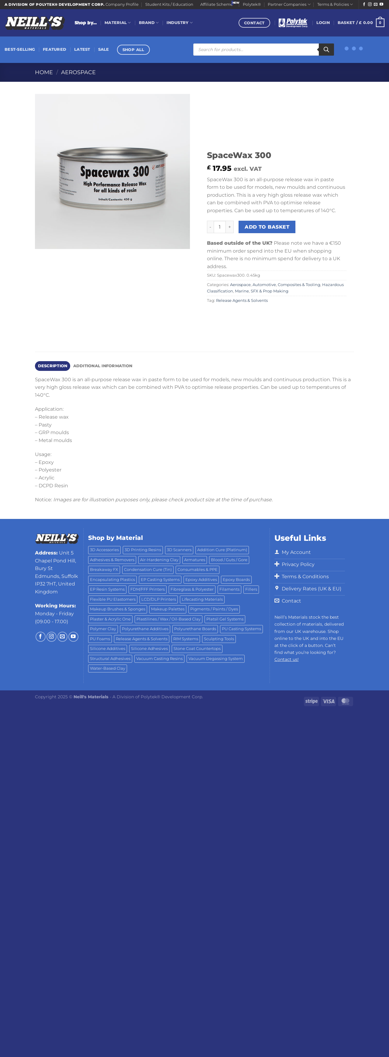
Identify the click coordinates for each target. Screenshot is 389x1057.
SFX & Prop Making (269, 291)
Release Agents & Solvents (242, 300)
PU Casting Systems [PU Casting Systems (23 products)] (241, 629)
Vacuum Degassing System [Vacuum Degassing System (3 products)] (215, 658)
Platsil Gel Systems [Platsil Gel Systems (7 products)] (224, 619)
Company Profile (122, 4)
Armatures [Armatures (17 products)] (194, 560)
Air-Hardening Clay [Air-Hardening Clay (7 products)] (159, 560)
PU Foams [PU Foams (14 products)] (100, 639)
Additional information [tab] (103, 366)
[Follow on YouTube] (381, 4)
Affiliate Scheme (216, 4)
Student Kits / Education (169, 4)
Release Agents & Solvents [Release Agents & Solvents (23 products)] (141, 639)
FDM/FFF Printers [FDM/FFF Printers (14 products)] (147, 589)
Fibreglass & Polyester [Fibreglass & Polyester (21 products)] (192, 589)
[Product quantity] (220, 227)
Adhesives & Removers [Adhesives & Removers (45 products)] (112, 560)
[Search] (326, 49)
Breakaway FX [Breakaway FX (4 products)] (104, 569)
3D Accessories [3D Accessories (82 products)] (104, 549)
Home (44, 72)
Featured (54, 49)
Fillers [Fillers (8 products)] (251, 589)
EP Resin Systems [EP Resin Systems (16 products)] (107, 589)
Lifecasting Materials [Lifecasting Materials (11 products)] (202, 599)
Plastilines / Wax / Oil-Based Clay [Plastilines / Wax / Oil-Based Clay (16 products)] (168, 619)
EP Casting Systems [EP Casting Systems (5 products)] (160, 579)
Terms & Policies (335, 4)
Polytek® (252, 4)
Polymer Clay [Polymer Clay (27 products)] (103, 629)
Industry (180, 23)
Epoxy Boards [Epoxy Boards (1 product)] (236, 579)
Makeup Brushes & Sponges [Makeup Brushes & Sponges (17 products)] (117, 609)
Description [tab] (52, 366)
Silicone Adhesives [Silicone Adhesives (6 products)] (149, 648)
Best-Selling (20, 49)
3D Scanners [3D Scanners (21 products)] (179, 549)
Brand (149, 23)
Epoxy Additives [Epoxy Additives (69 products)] (201, 579)
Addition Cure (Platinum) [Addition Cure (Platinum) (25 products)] (222, 549)
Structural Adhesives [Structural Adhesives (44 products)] (110, 658)
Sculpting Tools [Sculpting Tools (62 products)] (219, 639)
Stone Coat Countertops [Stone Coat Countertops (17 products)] (197, 648)
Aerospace (78, 72)
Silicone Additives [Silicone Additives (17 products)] (107, 648)
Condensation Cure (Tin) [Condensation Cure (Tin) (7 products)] (148, 569)
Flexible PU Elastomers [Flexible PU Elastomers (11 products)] (113, 599)
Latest (82, 49)
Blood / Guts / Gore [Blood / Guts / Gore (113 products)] (229, 560)
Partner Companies (289, 4)
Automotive (264, 284)
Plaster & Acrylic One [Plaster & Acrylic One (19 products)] (110, 619)
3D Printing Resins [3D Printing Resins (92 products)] (143, 549)
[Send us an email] (375, 4)
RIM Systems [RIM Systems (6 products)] (185, 639)
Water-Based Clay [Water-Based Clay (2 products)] (107, 668)
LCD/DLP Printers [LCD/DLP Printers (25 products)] (158, 599)
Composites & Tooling (299, 284)
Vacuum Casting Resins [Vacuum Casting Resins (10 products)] (159, 658)
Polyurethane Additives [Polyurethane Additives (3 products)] (145, 629)
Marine (242, 291)
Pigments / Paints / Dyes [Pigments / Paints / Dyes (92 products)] (214, 609)
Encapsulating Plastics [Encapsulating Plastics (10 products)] (112, 579)
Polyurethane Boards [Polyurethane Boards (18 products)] (195, 629)
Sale (103, 49)
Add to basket (267, 227)
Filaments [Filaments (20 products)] (229, 589)
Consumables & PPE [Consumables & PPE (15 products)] (197, 569)
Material (118, 23)
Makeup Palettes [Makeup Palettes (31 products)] (167, 609)
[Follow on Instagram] (370, 4)
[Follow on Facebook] (364, 4)
